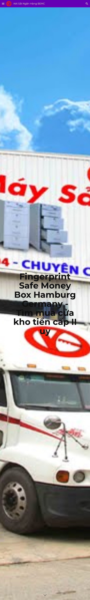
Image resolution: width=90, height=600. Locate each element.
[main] (45, 303)
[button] (3, 3)
